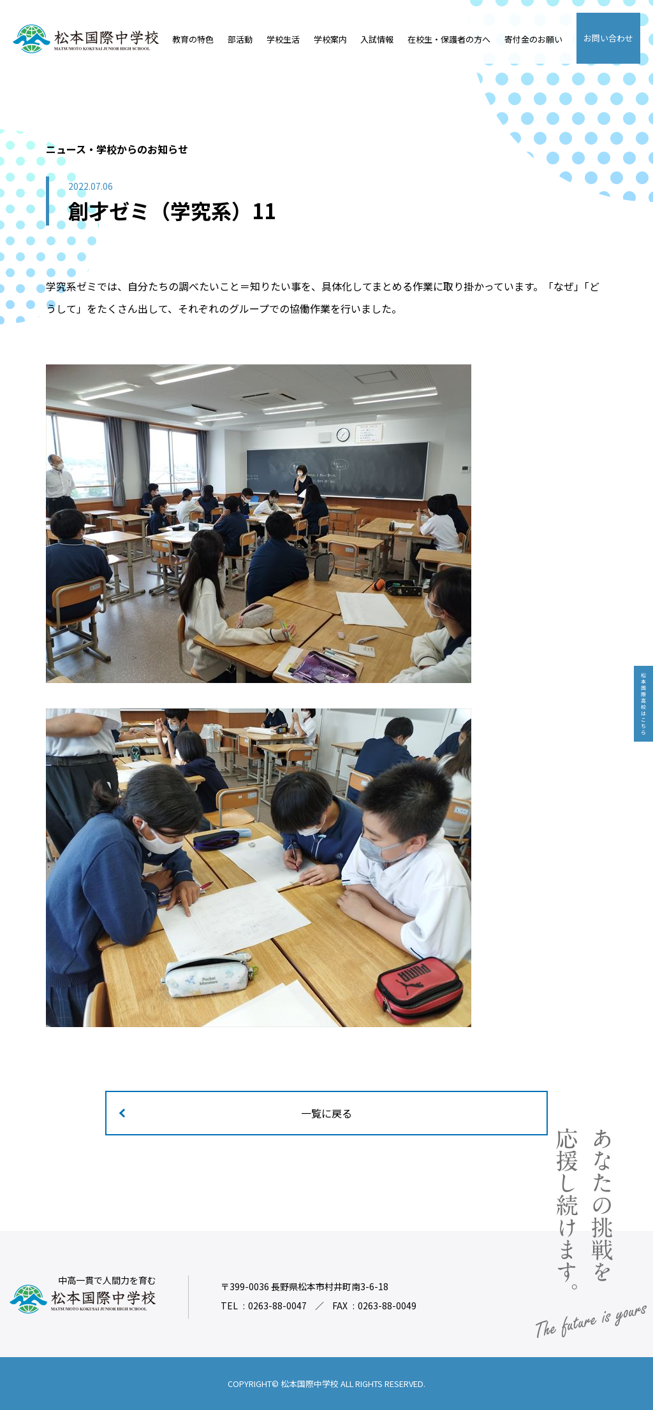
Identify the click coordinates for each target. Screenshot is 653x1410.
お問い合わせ (608, 38)
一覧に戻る (326, 1113)
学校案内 (330, 39)
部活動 (240, 39)
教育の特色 (193, 39)
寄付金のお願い (533, 39)
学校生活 (283, 39)
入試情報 (376, 39)
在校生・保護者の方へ (448, 39)
